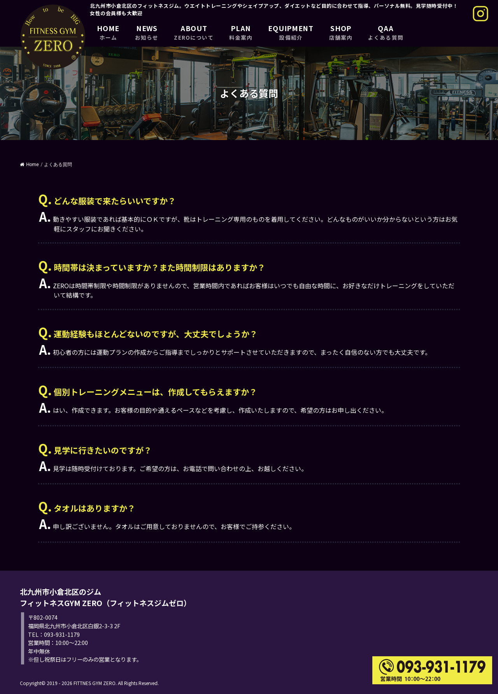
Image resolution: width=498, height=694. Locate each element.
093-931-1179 (62, 634)
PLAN (241, 32)
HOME (108, 32)
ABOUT (194, 32)
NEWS (146, 32)
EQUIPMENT (290, 32)
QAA (385, 32)
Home (29, 164)
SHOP (340, 32)
